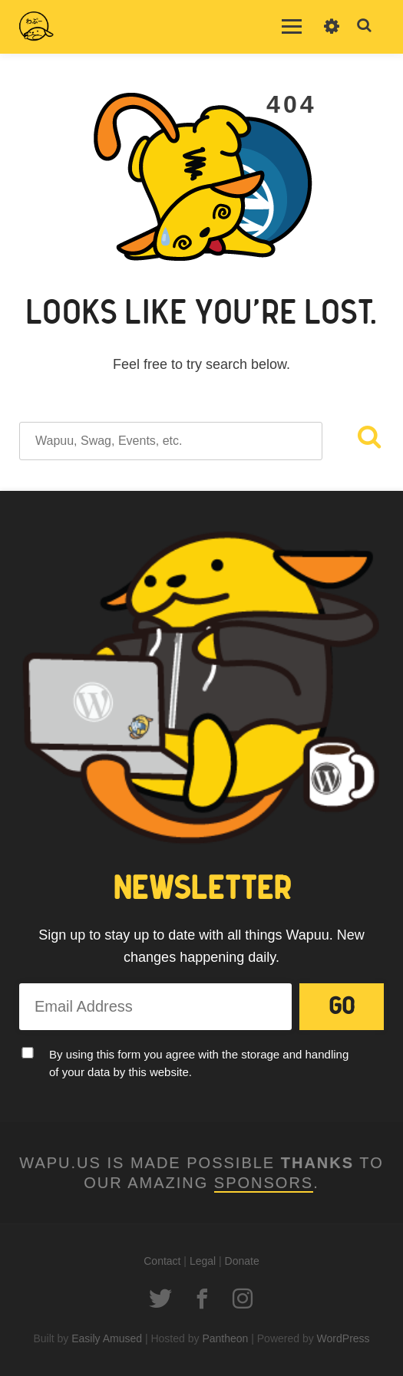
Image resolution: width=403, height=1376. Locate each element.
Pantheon (225, 1338)
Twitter (160, 1298)
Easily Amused (106, 1338)
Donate (242, 1261)
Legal (203, 1261)
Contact (162, 1261)
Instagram (242, 1298)
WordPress (343, 1338)
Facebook (202, 1298)
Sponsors (263, 1182)
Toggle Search (364, 26)
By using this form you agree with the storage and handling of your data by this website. (198, 1063)
